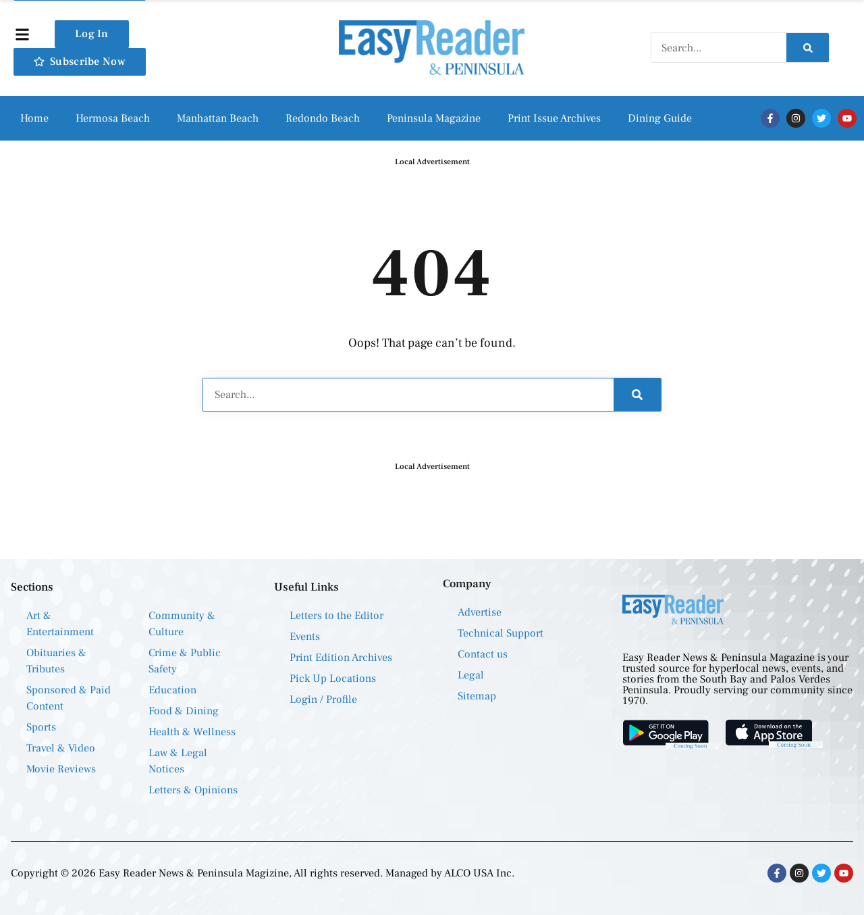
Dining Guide (660, 118)
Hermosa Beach (113, 118)
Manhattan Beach (218, 118)
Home (34, 118)
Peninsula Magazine (434, 118)
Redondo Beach (323, 118)
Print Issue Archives (554, 118)
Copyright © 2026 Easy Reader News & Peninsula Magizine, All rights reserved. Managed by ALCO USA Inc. (262, 873)
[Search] (807, 47)
